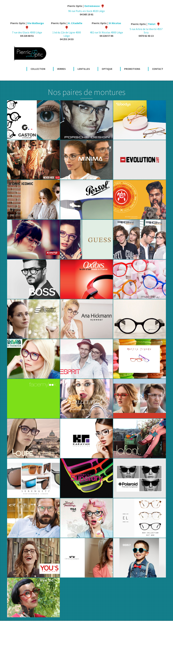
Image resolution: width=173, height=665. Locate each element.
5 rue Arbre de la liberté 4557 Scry (146, 28)
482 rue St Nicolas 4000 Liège (106, 27)
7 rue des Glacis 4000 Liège (28, 27)
